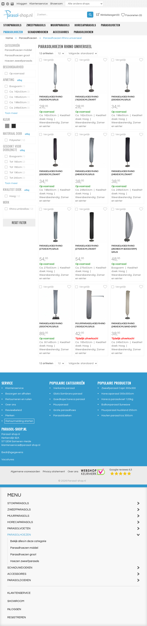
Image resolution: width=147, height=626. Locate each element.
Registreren (16, 617)
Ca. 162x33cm (17, 91)
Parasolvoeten (110, 25)
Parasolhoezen (13, 32)
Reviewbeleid (13, 410)
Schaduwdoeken (38, 32)
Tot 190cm (15, 172)
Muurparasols (60, 25)
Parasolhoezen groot (17, 55)
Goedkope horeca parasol (69, 399)
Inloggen (22, 3)
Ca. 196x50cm (17, 102)
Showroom (56, 3)
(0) (107, 14)
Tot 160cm (15, 161)
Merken (9, 415)
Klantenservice (39, 3)
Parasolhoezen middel (18, 50)
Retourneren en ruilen (18, 399)
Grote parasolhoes (64, 410)
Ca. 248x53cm (17, 107)
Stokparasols (12, 25)
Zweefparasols (36, 25)
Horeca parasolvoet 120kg (117, 399)
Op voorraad (15, 73)
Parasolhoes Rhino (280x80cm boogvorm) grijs (124, 249)
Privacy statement (54, 471)
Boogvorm (15, 86)
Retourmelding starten (19, 421)
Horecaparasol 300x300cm (117, 393)
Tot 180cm (15, 167)
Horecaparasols (85, 25)
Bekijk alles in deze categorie (28, 541)
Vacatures (7, 459)
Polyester (15, 140)
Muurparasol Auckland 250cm (119, 410)
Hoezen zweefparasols (18, 61)
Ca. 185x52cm (17, 97)
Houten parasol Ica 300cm (117, 415)
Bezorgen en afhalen (18, 393)
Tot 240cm (15, 177)
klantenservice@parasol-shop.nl (20, 445)
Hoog (12, 196)
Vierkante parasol (64, 388)
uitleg (19, 80)
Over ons (10, 404)
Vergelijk (48, 60)
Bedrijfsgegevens (12, 452)
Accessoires (61, 32)
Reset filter (19, 222)
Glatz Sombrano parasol (67, 393)
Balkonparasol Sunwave (115, 404)
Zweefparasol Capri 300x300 (118, 388)
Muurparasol (60, 404)
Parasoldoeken (83, 32)
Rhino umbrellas (19, 208)
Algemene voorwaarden (25, 471)
